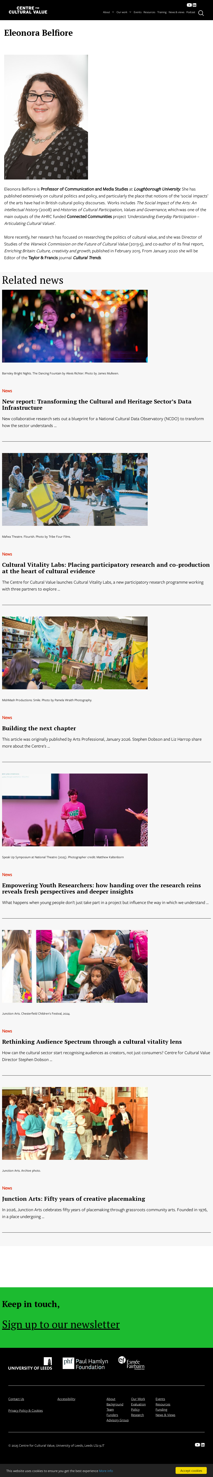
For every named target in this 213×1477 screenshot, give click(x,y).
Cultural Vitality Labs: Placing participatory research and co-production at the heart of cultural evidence (106, 568)
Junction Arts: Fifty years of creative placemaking (73, 1198)
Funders (112, 1415)
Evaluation (138, 1404)
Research (137, 1415)
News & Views (165, 1415)
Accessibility (66, 1399)
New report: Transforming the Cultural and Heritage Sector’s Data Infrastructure (97, 404)
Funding (161, 1409)
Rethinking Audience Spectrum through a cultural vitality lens (92, 1041)
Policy (135, 1409)
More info (106, 1470)
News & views (176, 12)
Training (162, 12)
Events (137, 12)
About (108, 12)
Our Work (138, 1399)
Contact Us (16, 1399)
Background (114, 1404)
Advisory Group (117, 1420)
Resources (149, 12)
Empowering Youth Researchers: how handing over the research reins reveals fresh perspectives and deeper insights (101, 888)
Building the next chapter (39, 728)
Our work (124, 12)
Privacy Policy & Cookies (25, 1410)
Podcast (190, 12)
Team (110, 1409)
